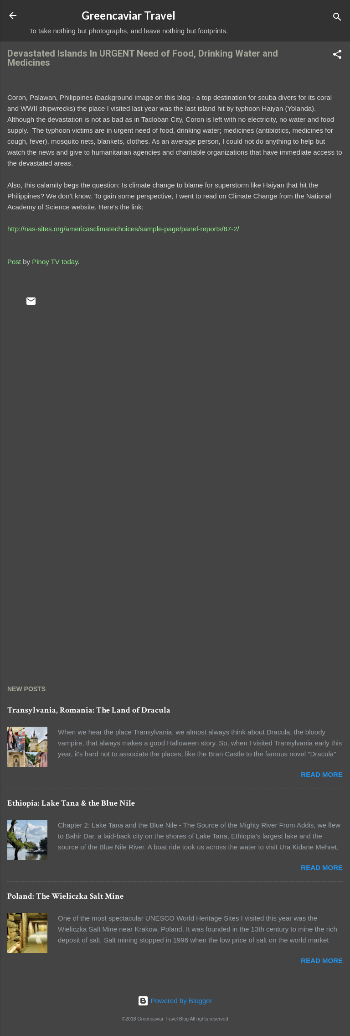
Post (14, 262)
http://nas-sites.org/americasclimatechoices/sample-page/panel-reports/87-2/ (123, 229)
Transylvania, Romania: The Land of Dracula (88, 710)
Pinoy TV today (54, 262)
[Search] (337, 18)
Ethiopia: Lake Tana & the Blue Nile (71, 803)
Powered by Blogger (175, 1001)
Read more (322, 774)
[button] (337, 56)
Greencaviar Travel (128, 15)
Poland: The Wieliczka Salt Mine (65, 896)
